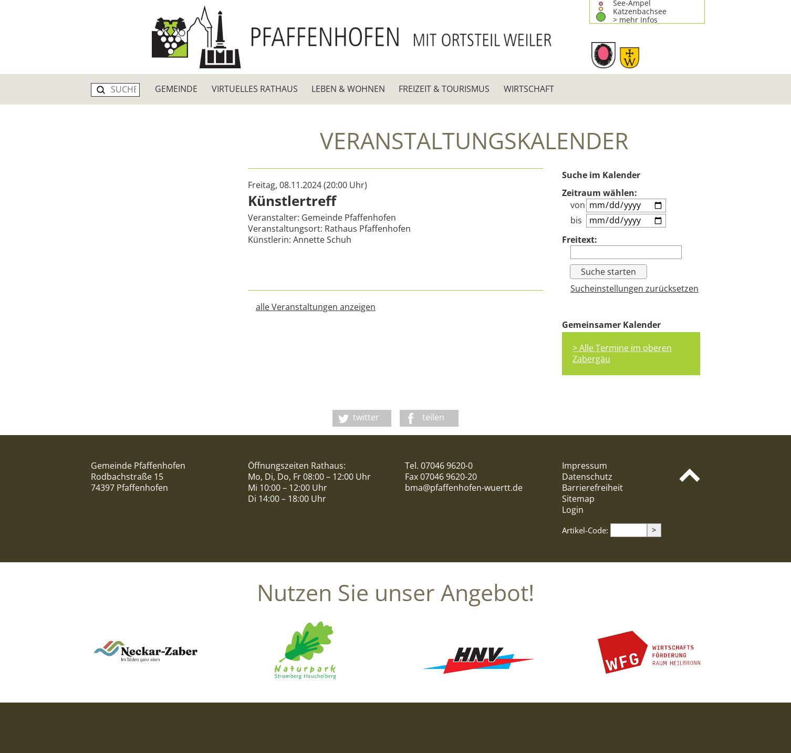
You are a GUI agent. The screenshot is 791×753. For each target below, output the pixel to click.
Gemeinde (176, 89)
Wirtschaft (529, 89)
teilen (433, 417)
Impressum (584, 465)
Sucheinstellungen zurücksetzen (634, 288)
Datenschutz (587, 476)
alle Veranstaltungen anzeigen (316, 307)
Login (573, 509)
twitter (366, 417)
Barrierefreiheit (592, 487)
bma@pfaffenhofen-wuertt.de (464, 487)
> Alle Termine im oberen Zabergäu (622, 353)
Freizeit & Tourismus (444, 89)
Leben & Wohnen (348, 89)
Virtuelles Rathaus (255, 89)
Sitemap (578, 498)
